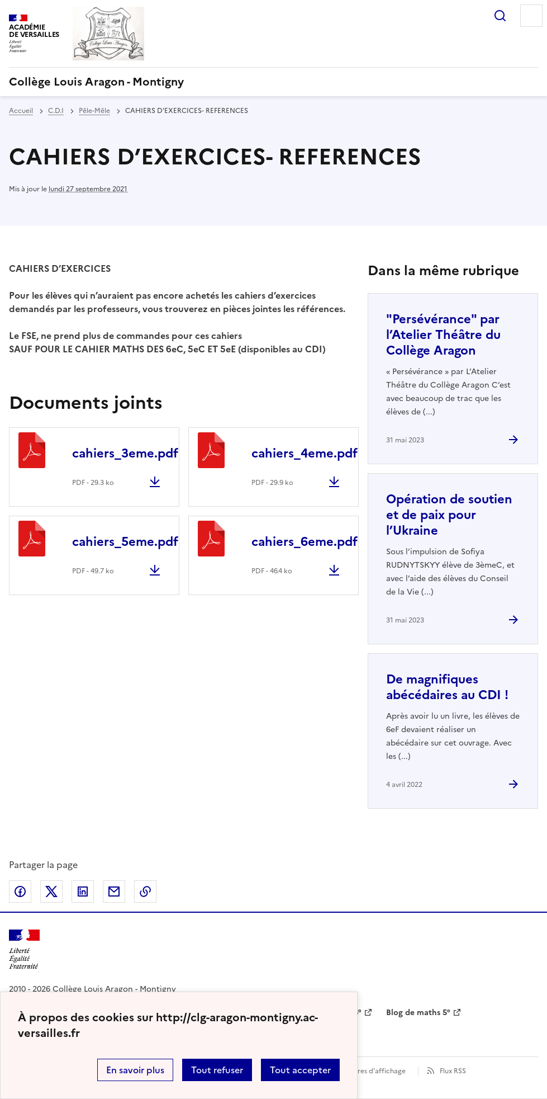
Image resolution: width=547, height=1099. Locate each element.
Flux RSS (453, 1071)
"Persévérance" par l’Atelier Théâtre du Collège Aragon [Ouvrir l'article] (443, 335)
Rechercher (500, 15)
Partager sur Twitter (51, 891)
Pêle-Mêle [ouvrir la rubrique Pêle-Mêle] (94, 111)
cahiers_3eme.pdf (125, 453)
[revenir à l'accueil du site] (273, 81)
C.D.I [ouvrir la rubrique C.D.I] (56, 111)
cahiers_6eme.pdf (304, 541)
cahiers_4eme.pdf (304, 453)
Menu (531, 15)
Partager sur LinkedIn (83, 891)
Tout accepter (300, 1070)
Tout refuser (217, 1070)
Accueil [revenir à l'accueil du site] (21, 111)
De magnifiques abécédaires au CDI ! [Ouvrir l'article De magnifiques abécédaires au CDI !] (447, 687)
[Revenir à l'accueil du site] (24, 949)
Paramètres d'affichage (368, 1071)
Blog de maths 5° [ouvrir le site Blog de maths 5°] (418, 1012)
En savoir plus (135, 1070)
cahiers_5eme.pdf (125, 541)
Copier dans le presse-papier (145, 891)
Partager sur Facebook (20, 891)
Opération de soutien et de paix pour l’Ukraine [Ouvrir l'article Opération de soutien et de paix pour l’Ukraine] (449, 515)
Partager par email (114, 891)
